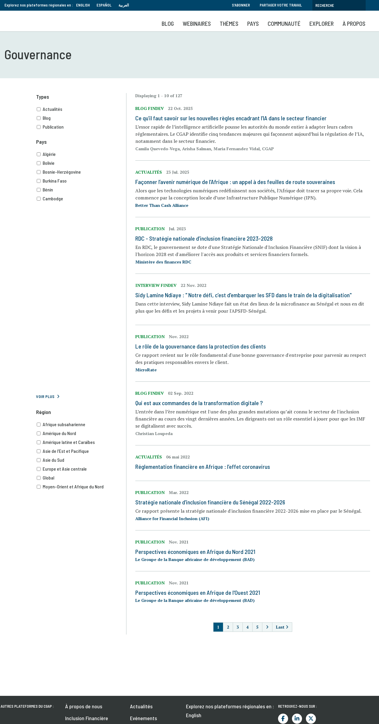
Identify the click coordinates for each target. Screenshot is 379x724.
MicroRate (146, 370)
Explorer (321, 23)
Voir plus (45, 396)
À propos (354, 23)
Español (104, 5)
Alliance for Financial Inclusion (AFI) (172, 518)
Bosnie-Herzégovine (81, 172)
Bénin (81, 190)
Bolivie (81, 163)
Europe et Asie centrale (81, 469)
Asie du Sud (81, 460)
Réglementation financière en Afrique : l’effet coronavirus (202, 466)
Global (81, 478)
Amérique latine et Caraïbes (81, 442)
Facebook (283, 719)
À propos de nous (83, 706)
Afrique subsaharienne (81, 424)
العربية (123, 5)
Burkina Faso (81, 181)
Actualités (81, 109)
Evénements (143, 718)
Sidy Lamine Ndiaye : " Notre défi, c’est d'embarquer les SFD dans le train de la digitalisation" (243, 294)
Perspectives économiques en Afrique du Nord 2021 (195, 551)
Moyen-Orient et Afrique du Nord (81, 487)
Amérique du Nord (81, 433)
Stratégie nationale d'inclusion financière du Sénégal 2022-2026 (210, 502)
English (83, 5)
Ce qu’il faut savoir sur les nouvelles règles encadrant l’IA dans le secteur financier (231, 118)
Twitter (311, 719)
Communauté (284, 23)
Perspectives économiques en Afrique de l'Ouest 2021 (197, 592)
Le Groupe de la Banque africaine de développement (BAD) (195, 559)
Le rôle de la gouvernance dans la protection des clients (200, 346)
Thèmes (229, 23)
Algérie (81, 154)
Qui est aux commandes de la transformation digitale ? (199, 402)
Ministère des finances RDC (163, 262)
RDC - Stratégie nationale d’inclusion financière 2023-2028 (204, 238)
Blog (168, 23)
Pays (253, 23)
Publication (81, 127)
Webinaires (197, 23)
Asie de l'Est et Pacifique (81, 451)
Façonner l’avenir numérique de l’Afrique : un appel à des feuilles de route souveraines (235, 181)
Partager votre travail (281, 5)
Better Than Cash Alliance (161, 205)
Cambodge (81, 199)
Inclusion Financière (86, 718)
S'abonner (241, 5)
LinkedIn (297, 719)
